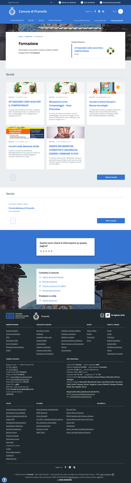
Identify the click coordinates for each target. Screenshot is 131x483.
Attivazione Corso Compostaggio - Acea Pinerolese (60, 105)
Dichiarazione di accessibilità (15, 413)
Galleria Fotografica (113, 340)
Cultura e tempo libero (18, 204)
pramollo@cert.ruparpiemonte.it (21, 377)
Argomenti (28, 36)
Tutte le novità (111, 177)
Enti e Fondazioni (12, 344)
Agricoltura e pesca (42, 330)
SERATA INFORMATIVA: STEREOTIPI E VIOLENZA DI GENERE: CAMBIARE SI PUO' (64, 149)
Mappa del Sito (11, 458)
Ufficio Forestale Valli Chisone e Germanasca (81, 416)
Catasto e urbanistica (43, 347)
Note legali (10, 442)
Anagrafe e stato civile (44, 337)
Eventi (109, 330)
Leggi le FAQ (10, 419)
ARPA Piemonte (41, 413)
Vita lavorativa (66, 350)
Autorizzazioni (41, 344)
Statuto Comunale (12, 435)
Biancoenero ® (73, 477)
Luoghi (109, 334)
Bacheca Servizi (11, 432)
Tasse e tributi (91, 330)
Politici (8, 350)
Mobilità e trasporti (67, 337)
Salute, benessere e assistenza (71, 340)
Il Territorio (110, 337)
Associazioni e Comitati (115, 353)
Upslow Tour (70, 422)
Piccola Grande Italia (43, 426)
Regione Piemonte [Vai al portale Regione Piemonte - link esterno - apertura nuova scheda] (13, 2)
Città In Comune (105, 474)
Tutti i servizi (111, 220)
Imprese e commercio (68, 334)
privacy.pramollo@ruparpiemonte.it (83, 394)
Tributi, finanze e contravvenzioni (72, 344)
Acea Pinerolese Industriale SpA (47, 409)
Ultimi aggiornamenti (13, 452)
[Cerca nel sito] (120, 11)
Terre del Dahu (71, 409)
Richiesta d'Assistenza (13, 429)
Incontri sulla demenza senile (24, 146)
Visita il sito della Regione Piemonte (78, 432)
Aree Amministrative (13, 334)
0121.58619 (13, 367)
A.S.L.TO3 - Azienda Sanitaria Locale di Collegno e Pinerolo (56, 419)
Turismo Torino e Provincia (75, 413)
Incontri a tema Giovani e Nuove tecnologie (102, 103)
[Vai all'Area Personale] (110, 2)
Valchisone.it (70, 426)
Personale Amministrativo (15, 347)
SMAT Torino (40, 432)
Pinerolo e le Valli (42, 429)
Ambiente (39, 334)
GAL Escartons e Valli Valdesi (46, 422)
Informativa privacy (12, 439)
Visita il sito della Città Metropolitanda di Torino (82, 429)
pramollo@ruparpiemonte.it (20, 379)
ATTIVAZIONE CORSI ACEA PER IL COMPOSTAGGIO (88, 49)
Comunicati (90, 337)
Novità (11, 97)
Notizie (89, 334)
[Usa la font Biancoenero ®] (67, 2)
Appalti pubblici (41, 340)
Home (21, 36)
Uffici (8, 337)
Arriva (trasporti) (41, 416)
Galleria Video (111, 344)
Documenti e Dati (12, 340)
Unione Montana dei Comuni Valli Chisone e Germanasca (85, 419)
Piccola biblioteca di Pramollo (21, 208)
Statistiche (10, 455)
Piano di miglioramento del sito (16, 416)
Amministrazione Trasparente (16, 409)
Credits (8, 449)
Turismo (63, 347)
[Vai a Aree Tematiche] (87, 2)
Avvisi (89, 340)
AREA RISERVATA (64, 479)
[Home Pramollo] (27, 11)
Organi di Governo (12, 330)
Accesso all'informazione (82, 20)
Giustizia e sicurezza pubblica (71, 330)
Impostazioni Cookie (13, 445)
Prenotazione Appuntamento (16, 422)
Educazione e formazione (44, 353)
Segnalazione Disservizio (14, 426)
